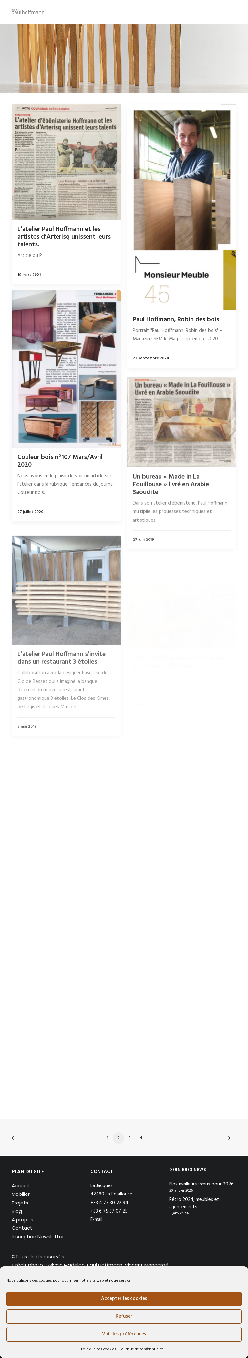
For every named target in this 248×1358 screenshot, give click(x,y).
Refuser (124, 1316)
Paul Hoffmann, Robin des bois (176, 319)
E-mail (96, 1220)
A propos (22, 1219)
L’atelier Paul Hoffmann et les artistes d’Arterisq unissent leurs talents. (64, 237)
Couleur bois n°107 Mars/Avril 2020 (60, 484)
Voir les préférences (124, 1334)
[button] (233, 12)
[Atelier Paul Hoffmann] (28, 12)
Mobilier (21, 1194)
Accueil (20, 1185)
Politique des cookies (98, 1349)
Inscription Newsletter (38, 1236)
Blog (17, 1211)
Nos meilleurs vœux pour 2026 (201, 1184)
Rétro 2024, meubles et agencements (194, 1203)
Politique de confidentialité (141, 1349)
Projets (20, 1202)
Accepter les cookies (124, 1299)
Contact (22, 1227)
